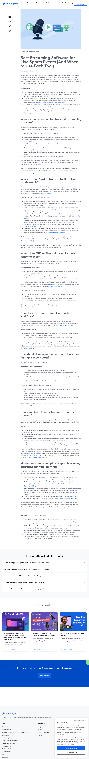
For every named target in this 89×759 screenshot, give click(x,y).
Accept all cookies (71, 748)
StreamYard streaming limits (33, 226)
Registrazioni (5, 735)
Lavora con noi (12, 752)
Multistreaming (6, 729)
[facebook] (9, 22)
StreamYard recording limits (56, 102)
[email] (9, 17)
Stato (3, 754)
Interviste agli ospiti (7, 738)
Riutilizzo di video (7, 749)
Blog (43, 727)
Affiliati (43, 729)
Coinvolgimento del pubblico (10, 740)
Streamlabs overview (56, 286)
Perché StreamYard (7, 727)
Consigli (71, 3)
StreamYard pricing (40, 102)
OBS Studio (65, 107)
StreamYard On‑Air (45, 193)
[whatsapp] (9, 30)
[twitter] (9, 26)
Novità (40, 735)
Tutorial (63, 3)
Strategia (49, 3)
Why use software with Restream (67, 498)
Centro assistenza (43, 732)
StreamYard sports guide (29, 173)
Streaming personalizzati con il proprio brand (15, 732)
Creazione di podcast (8, 743)
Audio (56, 3)
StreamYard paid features (56, 232)
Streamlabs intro (75, 107)
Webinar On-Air (6, 746)
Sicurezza (5, 757)
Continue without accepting (80, 720)
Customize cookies (71, 752)
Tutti (22, 3)
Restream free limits (67, 325)
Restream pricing (55, 325)
